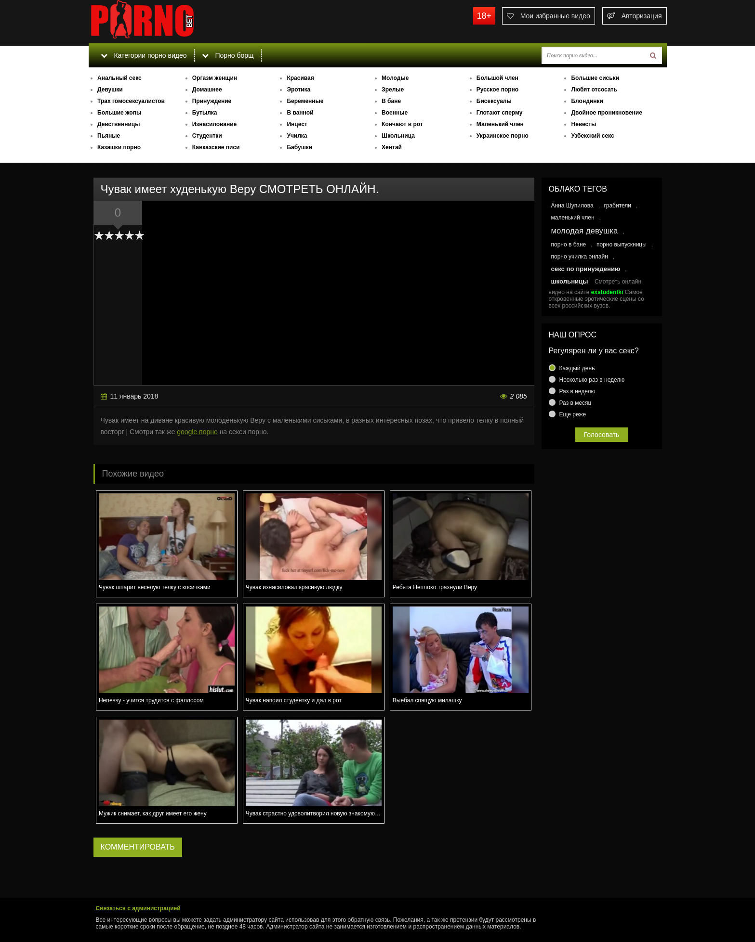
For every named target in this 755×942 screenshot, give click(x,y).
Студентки (207, 135)
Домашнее (207, 89)
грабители (617, 205)
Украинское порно (503, 135)
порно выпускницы (621, 244)
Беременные (305, 101)
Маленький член (500, 124)
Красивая (300, 78)
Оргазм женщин (214, 78)
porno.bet (161, 21)
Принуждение (212, 101)
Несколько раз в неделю (592, 379)
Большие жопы (119, 112)
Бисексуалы (494, 101)
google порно (197, 432)
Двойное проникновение (606, 112)
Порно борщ (228, 55)
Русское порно (497, 89)
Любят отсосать (594, 89)
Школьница (398, 135)
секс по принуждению (586, 268)
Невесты (583, 124)
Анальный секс (119, 78)
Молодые (395, 78)
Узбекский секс (592, 135)
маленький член (573, 217)
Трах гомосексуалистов (131, 101)
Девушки (110, 89)
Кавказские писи (216, 147)
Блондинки (587, 101)
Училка (297, 135)
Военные (395, 112)
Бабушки (299, 147)
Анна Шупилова (572, 205)
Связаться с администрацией (138, 908)
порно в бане (568, 244)
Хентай (392, 147)
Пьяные (108, 135)
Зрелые (393, 89)
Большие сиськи (595, 78)
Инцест (297, 124)
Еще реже (572, 414)
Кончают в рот (402, 124)
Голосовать (602, 435)
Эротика (298, 89)
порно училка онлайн (579, 256)
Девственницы (118, 124)
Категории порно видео (144, 55)
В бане (391, 101)
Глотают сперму (500, 112)
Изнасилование (214, 124)
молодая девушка (584, 230)
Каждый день (577, 368)
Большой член (497, 78)
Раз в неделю (577, 391)
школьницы (569, 281)
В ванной (300, 112)
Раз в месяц (575, 403)
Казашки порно (119, 147)
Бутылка (204, 112)
